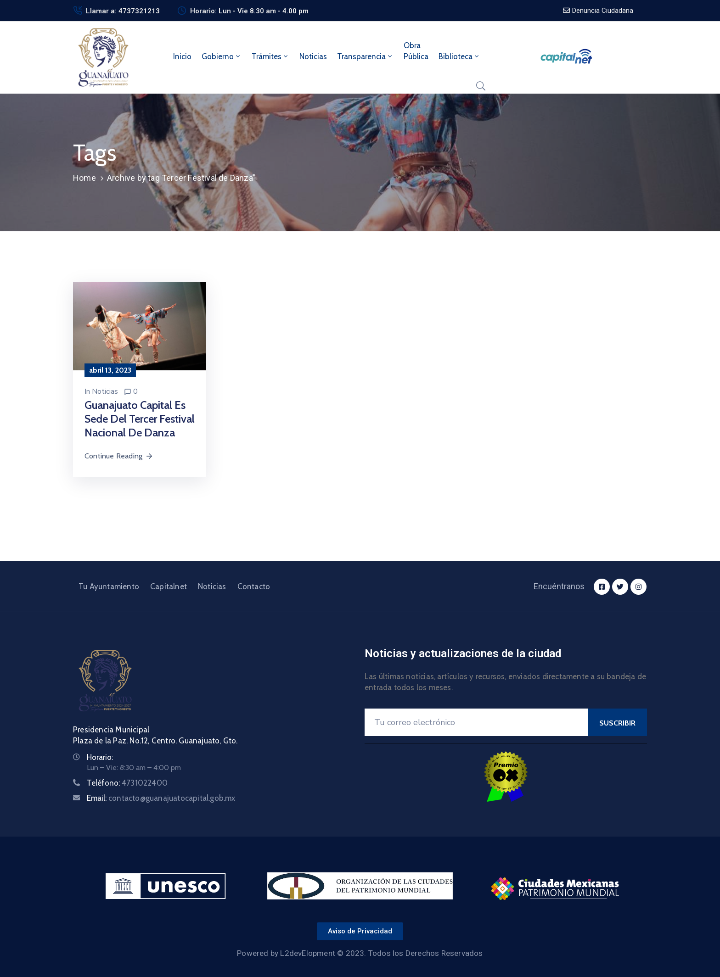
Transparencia (365, 56)
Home (84, 178)
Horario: (100, 757)
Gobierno (222, 56)
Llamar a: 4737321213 (123, 11)
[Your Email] (476, 722)
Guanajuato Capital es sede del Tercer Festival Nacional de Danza (139, 418)
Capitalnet (168, 586)
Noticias (313, 56)
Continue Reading (118, 456)
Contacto (253, 586)
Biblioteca (459, 56)
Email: (161, 798)
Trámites (270, 56)
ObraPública (416, 51)
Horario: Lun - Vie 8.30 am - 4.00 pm (249, 11)
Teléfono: (127, 782)
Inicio (182, 56)
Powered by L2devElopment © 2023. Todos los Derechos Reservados (360, 953)
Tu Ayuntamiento (109, 586)
